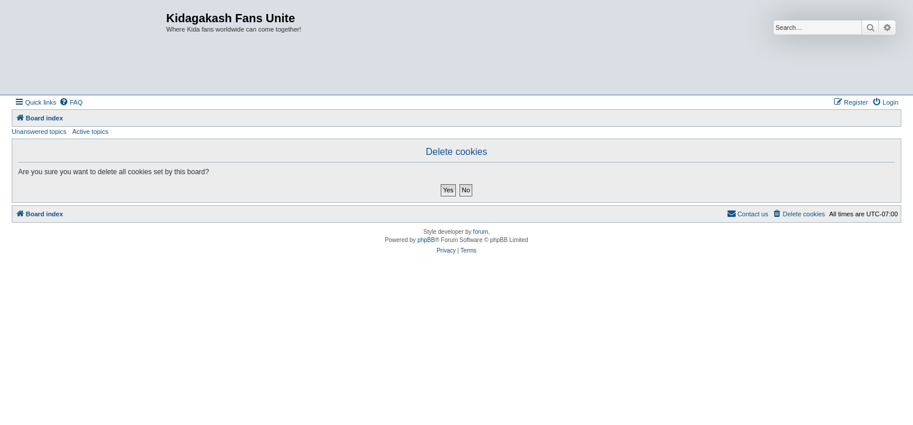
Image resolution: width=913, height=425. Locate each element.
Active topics (91, 131)
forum (480, 232)
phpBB (426, 240)
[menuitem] (71, 102)
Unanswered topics (39, 131)
